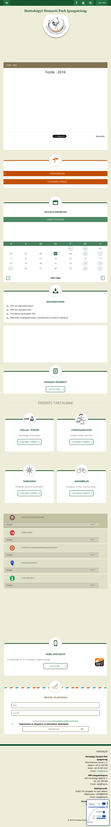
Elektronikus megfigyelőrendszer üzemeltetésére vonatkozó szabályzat (39, 318)
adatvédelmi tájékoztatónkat (64, 721)
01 (70, 248)
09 (85, 253)
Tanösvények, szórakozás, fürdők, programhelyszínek (39, 547)
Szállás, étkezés (27, 532)
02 (85, 248)
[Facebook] (76, 3)
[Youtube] (83, 3)
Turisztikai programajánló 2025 (23, 313)
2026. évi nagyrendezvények (21, 306)
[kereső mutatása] (90, 3)
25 (11, 268)
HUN (99, 3)
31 (100, 268)
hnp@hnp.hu (102, 771)
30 (85, 268)
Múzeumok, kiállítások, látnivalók (33, 517)
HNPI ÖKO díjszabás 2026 (20, 310)
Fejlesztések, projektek (29, 563)
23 (85, 263)
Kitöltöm (54, 389)
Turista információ (28, 578)
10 (100, 253)
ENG (103, 3)
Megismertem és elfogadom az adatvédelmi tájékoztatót (44, 724)
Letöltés (55, 666)
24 (100, 263)
